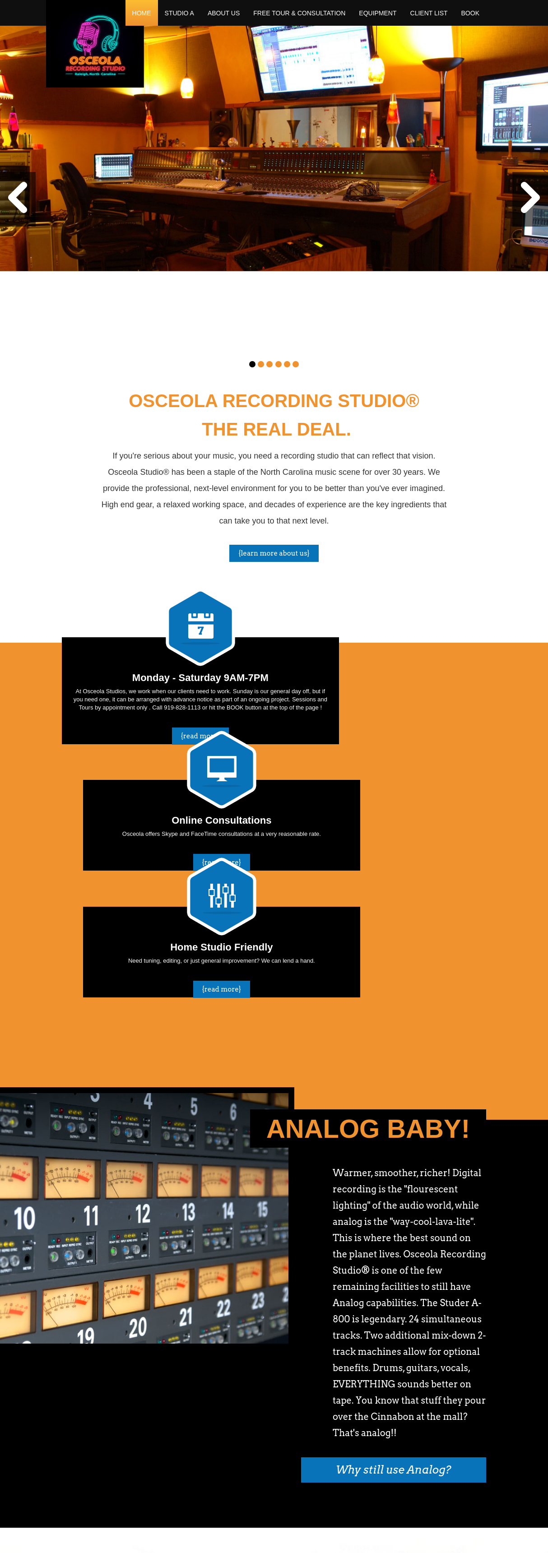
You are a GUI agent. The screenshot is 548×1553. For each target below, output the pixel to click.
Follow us (404, 1405)
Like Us (464, 1405)
